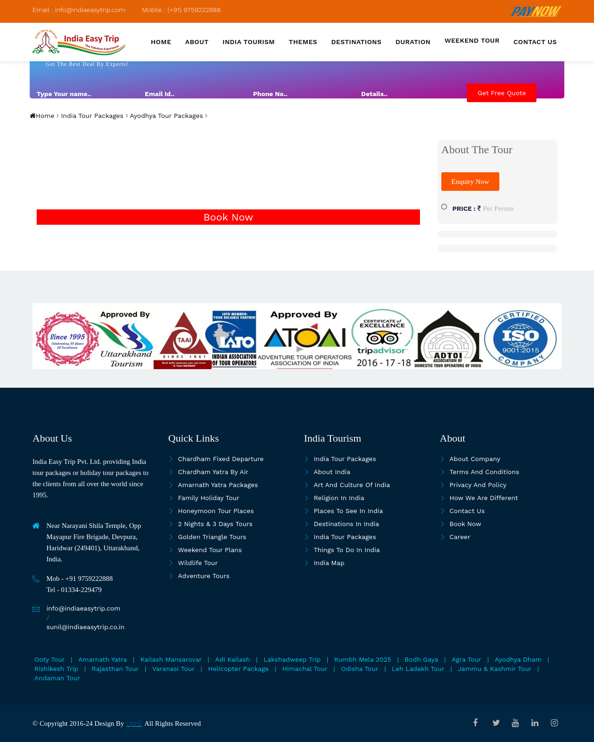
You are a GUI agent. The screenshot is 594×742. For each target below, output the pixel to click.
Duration (413, 42)
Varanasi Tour (173, 668)
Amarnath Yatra (102, 659)
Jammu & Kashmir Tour (495, 668)
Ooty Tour (49, 659)
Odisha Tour (360, 668)
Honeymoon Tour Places (216, 510)
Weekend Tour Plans (210, 549)
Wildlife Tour (198, 562)
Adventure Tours (204, 575)
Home (161, 42)
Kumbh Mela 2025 (362, 659)
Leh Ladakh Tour (418, 668)
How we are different (484, 497)
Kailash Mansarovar (171, 659)
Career (460, 536)
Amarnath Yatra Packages (218, 484)
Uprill (134, 723)
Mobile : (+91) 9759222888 (181, 9)
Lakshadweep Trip (292, 659)
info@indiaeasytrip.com (83, 608)
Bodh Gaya (421, 659)
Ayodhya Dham (518, 659)
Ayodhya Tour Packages (165, 115)
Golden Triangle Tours (212, 536)
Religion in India (339, 497)
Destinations (356, 42)
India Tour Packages (91, 115)
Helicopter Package (238, 668)
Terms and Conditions (484, 471)
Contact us (535, 42)
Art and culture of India (352, 484)
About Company (475, 458)
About (197, 42)
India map (329, 562)
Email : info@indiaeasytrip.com (78, 9)
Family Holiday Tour (208, 497)
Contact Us (467, 510)
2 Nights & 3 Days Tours (215, 523)
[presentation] (474, 129)
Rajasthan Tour (115, 668)
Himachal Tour (305, 668)
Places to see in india (348, 510)
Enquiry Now (470, 181)
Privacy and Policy (478, 484)
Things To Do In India (347, 549)
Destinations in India (346, 523)
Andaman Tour (57, 678)
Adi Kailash (232, 659)
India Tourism (249, 42)
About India (332, 471)
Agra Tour (466, 659)
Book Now (228, 217)
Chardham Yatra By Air (213, 471)
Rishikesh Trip (56, 668)
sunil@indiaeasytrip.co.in (85, 627)
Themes (303, 42)
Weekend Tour (472, 40)
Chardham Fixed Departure (221, 458)
